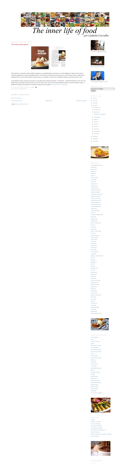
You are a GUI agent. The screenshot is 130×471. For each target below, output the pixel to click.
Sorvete (92, 299)
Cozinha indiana (94, 202)
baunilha (93, 167)
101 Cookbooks (94, 337)
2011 (94, 103)
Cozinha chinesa (94, 196)
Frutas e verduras (95, 231)
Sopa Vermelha (94, 388)
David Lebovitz (94, 364)
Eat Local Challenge (95, 423)
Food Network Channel (96, 425)
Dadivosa (93, 360)
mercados (93, 245)
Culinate (93, 419)
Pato (92, 264)
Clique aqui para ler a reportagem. (59, 84)
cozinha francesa (95, 200)
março (95, 129)
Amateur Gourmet (95, 341)
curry (92, 212)
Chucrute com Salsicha (96, 351)
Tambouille (93, 390)
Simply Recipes (94, 384)
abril (95, 126)
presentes (93, 272)
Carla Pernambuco (95, 347)
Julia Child (93, 237)
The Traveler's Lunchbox (96, 392)
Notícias (93, 249)
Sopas (92, 297)
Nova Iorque (94, 251)
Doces (92, 216)
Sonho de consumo (95, 295)
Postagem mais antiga (81, 100)
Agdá (92, 339)
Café (92, 175)
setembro (96, 117)
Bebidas (93, 169)
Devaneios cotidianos (96, 214)
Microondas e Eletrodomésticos (98, 430)
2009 (94, 136)
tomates (92, 305)
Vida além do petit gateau (100, 114)
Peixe (92, 266)
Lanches (93, 239)
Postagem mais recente (16, 100)
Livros (92, 241)
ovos (92, 258)
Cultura (92, 208)
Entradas (93, 221)
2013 (94, 98)
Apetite (92, 343)
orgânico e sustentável (96, 255)
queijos (92, 276)
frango (92, 229)
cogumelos (93, 186)
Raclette (93, 278)
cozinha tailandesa (95, 206)
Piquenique (93, 268)
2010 (94, 105)
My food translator (95, 432)
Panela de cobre (94, 376)
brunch (92, 173)
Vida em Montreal (95, 313)
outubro (96, 112)
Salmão (92, 288)
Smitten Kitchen (94, 386)
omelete (92, 253)
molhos (92, 247)
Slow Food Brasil (95, 436)
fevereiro (96, 131)
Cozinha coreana (95, 198)
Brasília (92, 171)
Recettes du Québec (95, 380)
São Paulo (93, 293)
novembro (96, 109)
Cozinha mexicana (95, 204)
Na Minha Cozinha (95, 372)
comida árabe (94, 188)
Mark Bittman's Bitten (96, 368)
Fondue (92, 227)
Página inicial (49, 100)
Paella (92, 260)
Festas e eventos (94, 223)
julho (95, 119)
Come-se (93, 353)
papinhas (93, 262)
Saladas (92, 286)
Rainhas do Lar (94, 378)
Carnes (92, 179)
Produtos (93, 274)
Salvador (93, 290)
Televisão (93, 303)
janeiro (96, 133)
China (92, 181)
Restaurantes (94, 284)
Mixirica (93, 370)
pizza (92, 270)
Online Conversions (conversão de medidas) (101, 434)
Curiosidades (94, 210)
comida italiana (94, 192)
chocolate (93, 183)
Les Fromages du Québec (97, 428)
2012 (94, 100)
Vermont (93, 309)
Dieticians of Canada (96, 421)
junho (95, 121)
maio (95, 124)
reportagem (22, 88)
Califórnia (93, 177)
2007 (94, 141)
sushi (92, 301)
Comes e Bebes (94, 355)
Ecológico (93, 218)
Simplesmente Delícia (96, 382)
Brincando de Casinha (96, 345)
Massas (92, 243)
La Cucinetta (94, 366)
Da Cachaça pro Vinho (96, 357)
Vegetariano (93, 307)
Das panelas (93, 362)
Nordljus (93, 374)
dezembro (96, 107)
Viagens (93, 311)
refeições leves (94, 280)
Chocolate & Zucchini (96, 349)
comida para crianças (96, 194)
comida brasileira (95, 190)
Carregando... (94, 463)
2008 (94, 138)
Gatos (92, 233)
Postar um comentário (16, 98)
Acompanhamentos (95, 165)
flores (92, 225)
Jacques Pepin (94, 235)
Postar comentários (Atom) (21, 104)
